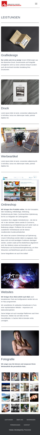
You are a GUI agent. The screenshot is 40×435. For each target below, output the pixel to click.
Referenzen (31, 420)
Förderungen (15, 425)
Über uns (19, 420)
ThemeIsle (27, 430)
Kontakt (27, 425)
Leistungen (9, 420)
